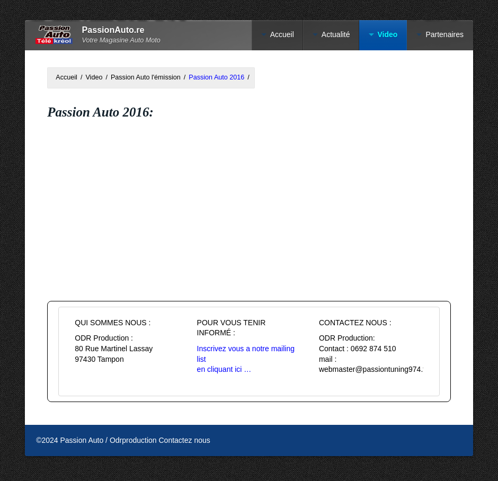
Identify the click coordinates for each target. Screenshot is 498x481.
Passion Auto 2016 (216, 77)
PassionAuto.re (113, 29)
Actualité (336, 34)
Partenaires (444, 34)
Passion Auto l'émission (146, 77)
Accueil (282, 34)
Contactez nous (184, 440)
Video (388, 34)
